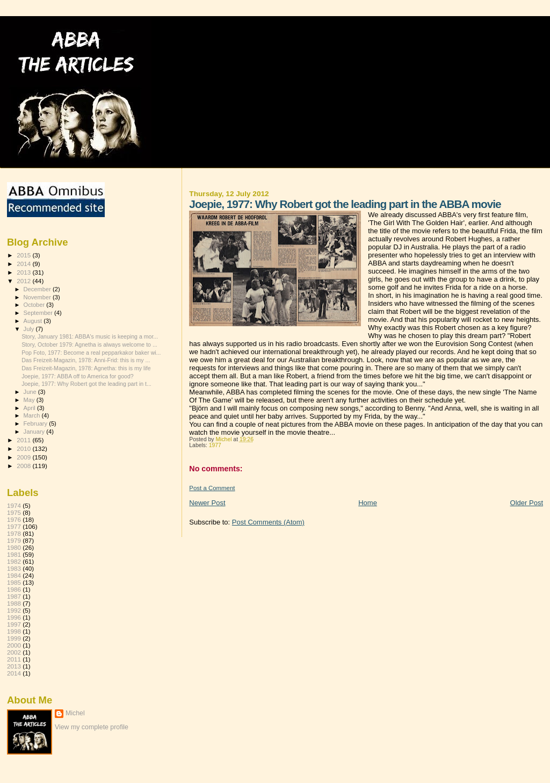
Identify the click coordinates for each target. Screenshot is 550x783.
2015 (24, 255)
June (31, 392)
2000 (14, 645)
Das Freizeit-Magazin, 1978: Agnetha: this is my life (85, 368)
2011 (24, 439)
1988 (14, 603)
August (34, 321)
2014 (24, 263)
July (30, 329)
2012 (24, 280)
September (39, 313)
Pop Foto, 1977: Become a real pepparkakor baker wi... (91, 352)
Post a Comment (212, 488)
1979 (14, 540)
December (38, 289)
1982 (14, 561)
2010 (24, 448)
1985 (14, 582)
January (35, 431)
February (36, 423)
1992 (14, 610)
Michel (75, 713)
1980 (14, 547)
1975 (14, 512)
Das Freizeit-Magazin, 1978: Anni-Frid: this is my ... (85, 360)
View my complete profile (91, 727)
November (38, 297)
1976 (14, 519)
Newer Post (207, 503)
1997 (14, 624)
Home (367, 503)
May (30, 400)
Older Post (526, 503)
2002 (14, 652)
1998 (14, 631)
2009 (24, 457)
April (30, 408)
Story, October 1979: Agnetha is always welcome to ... (89, 344)
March (33, 415)
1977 (215, 445)
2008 (24, 465)
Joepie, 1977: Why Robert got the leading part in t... (86, 383)
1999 (14, 638)
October (35, 304)
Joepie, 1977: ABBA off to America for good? (77, 376)
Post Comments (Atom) (268, 522)
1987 (14, 596)
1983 (14, 568)
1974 (14, 505)
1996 (14, 617)
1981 (14, 554)
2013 (24, 272)
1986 (14, 589)
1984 (14, 575)
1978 (14, 533)
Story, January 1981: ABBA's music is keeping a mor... (89, 336)
